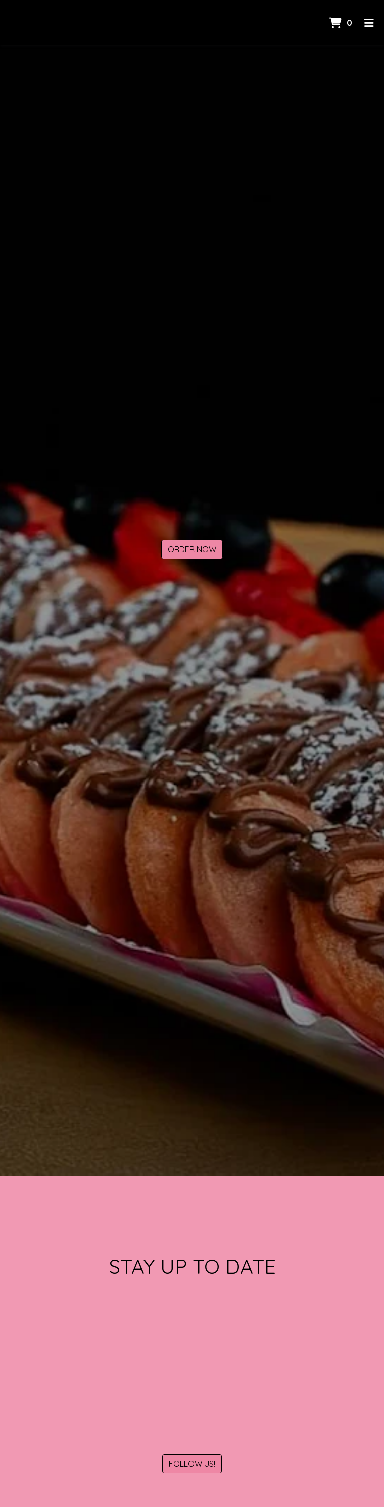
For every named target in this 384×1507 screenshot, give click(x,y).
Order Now (192, 549)
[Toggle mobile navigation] (369, 22)
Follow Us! (192, 1464)
